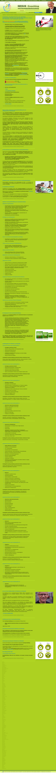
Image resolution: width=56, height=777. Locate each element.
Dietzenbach (4, 686)
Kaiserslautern (4, 713)
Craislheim (3, 684)
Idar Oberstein (4, 710)
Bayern (3, 675)
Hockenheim (4, 708)
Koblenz (3, 716)
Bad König (3, 670)
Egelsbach (3, 690)
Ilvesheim (3, 711)
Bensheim (3, 676)
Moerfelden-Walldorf (5, 733)
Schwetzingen (4, 755)
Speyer (3, 757)
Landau (3, 720)
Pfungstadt (3, 746)
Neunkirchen (4, 738)
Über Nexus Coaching (5, 12)
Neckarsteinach (4, 736)
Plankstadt (3, 748)
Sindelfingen (4, 756)
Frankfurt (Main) (4, 696)
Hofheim (3, 709)
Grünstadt (3, 700)
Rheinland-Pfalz (4, 750)
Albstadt (3, 662)
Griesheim (3, 698)
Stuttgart (3, 758)
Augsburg (3, 666)
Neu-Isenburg (4, 737)
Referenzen (37, 12)
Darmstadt (3, 685)
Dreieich (3, 687)
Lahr (2, 718)
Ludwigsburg (4, 725)
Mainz (3, 729)
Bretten (3, 680)
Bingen (3, 677)
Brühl (3, 681)
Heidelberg (3, 702)
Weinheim (3, 762)
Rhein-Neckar (4, 752)
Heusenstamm (4, 706)
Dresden (3, 688)
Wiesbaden (3, 763)
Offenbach (3, 743)
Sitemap (22, 10)
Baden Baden (4, 667)
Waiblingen (3, 760)
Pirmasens (3, 747)
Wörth (3, 765)
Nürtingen (3, 741)
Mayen (3, 731)
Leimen (3, 723)
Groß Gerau (4, 699)
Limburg (3, 724)
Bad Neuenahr (4, 671)
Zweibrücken (4, 768)
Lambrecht (3, 719)
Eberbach (3, 689)
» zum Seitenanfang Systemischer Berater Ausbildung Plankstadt (13, 105)
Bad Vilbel (3, 673)
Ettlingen (3, 692)
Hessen (3, 705)
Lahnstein (3, 717)
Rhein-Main (4, 751)
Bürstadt (3, 683)
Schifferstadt (4, 753)
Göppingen (3, 697)
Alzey (3, 663)
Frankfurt (3, 695)
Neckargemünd (4, 735)
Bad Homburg (4, 669)
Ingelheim (3, 712)
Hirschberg (3, 707)
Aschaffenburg (4, 665)
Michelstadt (4, 732)
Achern (3, 661)
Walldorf (3, 761)
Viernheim (3, 759)
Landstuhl (3, 721)
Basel (3, 674)
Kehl (2, 714)
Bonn (3, 679)
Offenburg (3, 744)
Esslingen (3, 691)
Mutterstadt (3, 734)
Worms (3, 766)
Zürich (3, 767)
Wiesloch (3, 764)
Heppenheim (4, 704)
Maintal (3, 728)
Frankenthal (4, 694)
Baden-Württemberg (5, 668)
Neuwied (3, 740)
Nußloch (3, 742)
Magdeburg (4, 727)
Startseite (4, 14)
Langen (3, 722)
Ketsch (3, 715)
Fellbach (3, 693)
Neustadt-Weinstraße (5, 739)
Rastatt (3, 749)
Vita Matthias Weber (12, 12)
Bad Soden (3, 672)
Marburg (3, 730)
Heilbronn (3, 703)
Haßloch (3, 701)
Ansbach (3, 664)
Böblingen (3, 678)
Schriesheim (4, 754)
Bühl (2, 682)
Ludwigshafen (4, 726)
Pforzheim (3, 745)
